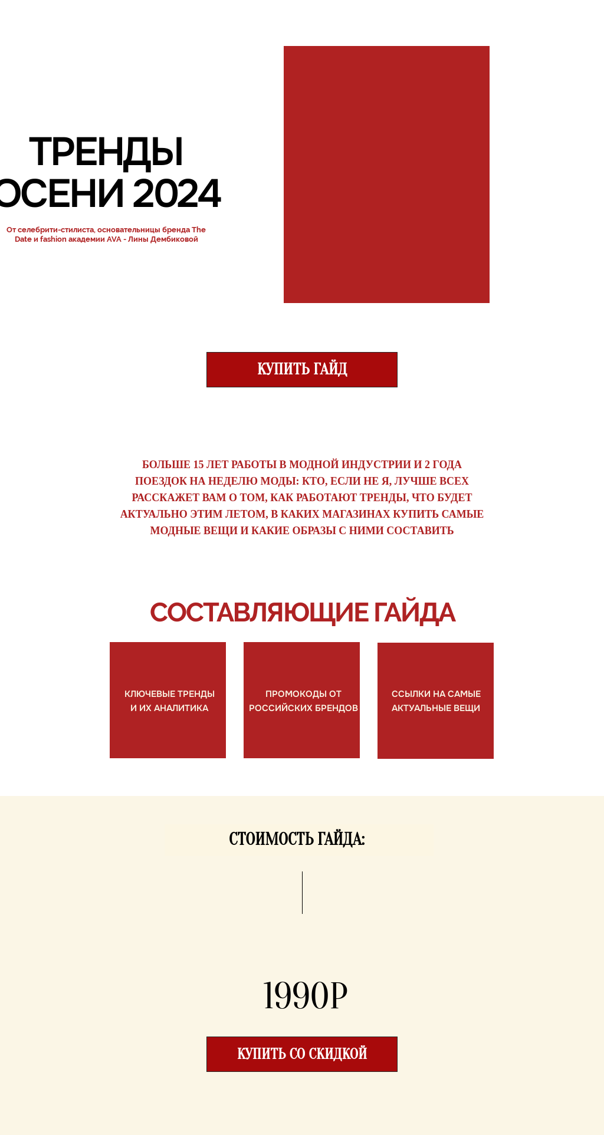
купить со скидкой (302, 1054)
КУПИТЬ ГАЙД (302, 369)
